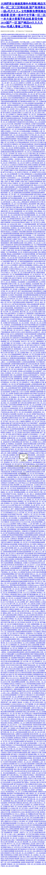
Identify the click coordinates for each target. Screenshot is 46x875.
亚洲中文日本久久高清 (18, 332)
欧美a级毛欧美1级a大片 (26, 698)
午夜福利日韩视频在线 (35, 181)
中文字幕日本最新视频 (15, 776)
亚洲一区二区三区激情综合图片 (26, 161)
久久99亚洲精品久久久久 (10, 512)
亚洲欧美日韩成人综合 (15, 417)
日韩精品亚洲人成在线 (24, 57)
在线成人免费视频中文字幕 (29, 715)
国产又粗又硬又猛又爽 (16, 423)
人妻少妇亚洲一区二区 (11, 276)
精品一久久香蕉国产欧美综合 (12, 218)
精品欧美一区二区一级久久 (25, 494)
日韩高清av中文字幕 (7, 293)
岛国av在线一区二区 (7, 194)
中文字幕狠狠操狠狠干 (15, 354)
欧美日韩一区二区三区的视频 (32, 404)
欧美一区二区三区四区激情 (12, 215)
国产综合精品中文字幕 (21, 784)
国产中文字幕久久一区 (9, 172)
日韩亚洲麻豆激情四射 (25, 231)
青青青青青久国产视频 (19, 220)
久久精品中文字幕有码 (13, 127)
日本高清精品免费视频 (15, 404)
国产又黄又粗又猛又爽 (22, 257)
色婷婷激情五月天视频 (25, 756)
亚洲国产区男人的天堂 (24, 691)
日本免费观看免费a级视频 (31, 295)
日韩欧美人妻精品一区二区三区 (26, 114)
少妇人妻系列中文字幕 (33, 682)
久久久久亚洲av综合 (30, 241)
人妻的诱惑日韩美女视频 (37, 75)
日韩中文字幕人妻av (17, 447)
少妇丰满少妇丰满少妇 (7, 564)
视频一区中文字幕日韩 (25, 726)
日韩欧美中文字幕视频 (29, 531)
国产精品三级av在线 (38, 70)
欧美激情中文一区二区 (9, 626)
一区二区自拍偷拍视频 (35, 378)
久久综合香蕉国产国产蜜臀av (33, 319)
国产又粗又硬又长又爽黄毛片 (10, 144)
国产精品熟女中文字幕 (25, 849)
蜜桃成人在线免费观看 (14, 254)
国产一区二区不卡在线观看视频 (10, 862)
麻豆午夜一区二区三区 (27, 311)
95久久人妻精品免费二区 (15, 196)
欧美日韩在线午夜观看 (12, 858)
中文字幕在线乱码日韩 (31, 721)
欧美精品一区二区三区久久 (13, 373)
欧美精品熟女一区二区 (13, 791)
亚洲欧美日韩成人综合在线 (32, 298)
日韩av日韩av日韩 (37, 626)
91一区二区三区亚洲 (30, 406)
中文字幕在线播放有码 (22, 142)
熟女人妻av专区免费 (20, 769)
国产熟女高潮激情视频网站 (9, 630)
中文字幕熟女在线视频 (38, 53)
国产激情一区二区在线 (21, 743)
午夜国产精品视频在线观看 (19, 646)
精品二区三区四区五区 (21, 561)
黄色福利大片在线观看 (9, 414)
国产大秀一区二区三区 (16, 603)
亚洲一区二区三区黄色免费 (22, 272)
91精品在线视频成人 (22, 138)
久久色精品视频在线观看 (8, 639)
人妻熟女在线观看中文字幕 (15, 105)
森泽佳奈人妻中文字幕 (30, 803)
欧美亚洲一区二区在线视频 (9, 756)
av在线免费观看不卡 (16, 568)
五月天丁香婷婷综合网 (14, 103)
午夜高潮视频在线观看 (22, 137)
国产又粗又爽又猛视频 (22, 574)
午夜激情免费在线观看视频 (11, 233)
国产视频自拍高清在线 (36, 77)
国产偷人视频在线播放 (38, 272)
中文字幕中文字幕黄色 (22, 479)
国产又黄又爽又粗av (13, 775)
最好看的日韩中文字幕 (32, 812)
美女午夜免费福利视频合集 (16, 98)
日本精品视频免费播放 (7, 574)
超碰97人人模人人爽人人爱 (12, 267)
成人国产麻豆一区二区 (22, 77)
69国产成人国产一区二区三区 (20, 845)
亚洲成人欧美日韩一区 (25, 544)
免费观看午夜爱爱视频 (37, 391)
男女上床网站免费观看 (12, 829)
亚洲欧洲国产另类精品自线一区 (10, 133)
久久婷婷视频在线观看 (14, 362)
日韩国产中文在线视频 (36, 146)
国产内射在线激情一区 (22, 58)
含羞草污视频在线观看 (35, 99)
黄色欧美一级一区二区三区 (33, 228)
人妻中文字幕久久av (37, 708)
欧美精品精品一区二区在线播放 (35, 860)
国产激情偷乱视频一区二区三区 (35, 754)
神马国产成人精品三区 (7, 674)
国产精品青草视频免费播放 (20, 51)
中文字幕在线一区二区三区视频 (15, 602)
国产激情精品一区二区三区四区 (31, 179)
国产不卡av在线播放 (38, 670)
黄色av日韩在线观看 (30, 326)
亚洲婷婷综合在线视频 (25, 170)
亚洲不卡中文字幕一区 (14, 419)
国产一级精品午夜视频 (18, 509)
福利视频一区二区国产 (28, 790)
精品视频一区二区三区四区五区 (24, 484)
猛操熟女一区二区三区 (9, 600)
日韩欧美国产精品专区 (14, 717)
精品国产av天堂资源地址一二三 (10, 178)
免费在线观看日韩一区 (21, 689)
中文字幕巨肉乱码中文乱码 (36, 563)
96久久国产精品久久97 (22, 483)
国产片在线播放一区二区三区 (27, 786)
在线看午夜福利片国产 (35, 166)
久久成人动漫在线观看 (35, 449)
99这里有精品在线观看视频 (18, 486)
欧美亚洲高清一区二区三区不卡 (25, 564)
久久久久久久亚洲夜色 (11, 265)
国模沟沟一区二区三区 (28, 328)
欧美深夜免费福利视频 (7, 73)
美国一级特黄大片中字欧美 (20, 75)
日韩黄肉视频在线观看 (18, 364)
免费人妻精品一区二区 (32, 793)
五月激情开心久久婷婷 (22, 62)
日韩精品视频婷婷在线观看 (23, 631)
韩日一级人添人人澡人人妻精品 (23, 399)
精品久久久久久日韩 (34, 810)
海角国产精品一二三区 (30, 650)
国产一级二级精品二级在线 (13, 702)
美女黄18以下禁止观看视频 (16, 860)
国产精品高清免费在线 (26, 144)
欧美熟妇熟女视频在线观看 (36, 60)
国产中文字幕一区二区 (11, 749)
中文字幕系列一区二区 (35, 256)
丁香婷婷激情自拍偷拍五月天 (24, 840)
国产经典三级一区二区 (7, 732)
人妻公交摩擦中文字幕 (37, 382)
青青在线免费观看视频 (34, 497)
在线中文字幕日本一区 (25, 855)
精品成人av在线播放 (11, 231)
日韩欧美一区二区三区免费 (20, 183)
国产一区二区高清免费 (25, 70)
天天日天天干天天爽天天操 (22, 847)
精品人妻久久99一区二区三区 (24, 111)
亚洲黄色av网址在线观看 (21, 393)
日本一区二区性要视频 (7, 670)
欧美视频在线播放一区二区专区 (24, 492)
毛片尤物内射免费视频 (28, 254)
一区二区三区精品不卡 (22, 90)
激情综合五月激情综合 (14, 531)
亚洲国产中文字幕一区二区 (28, 520)
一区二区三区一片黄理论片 (9, 538)
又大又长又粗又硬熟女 (15, 643)
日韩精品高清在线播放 (9, 246)
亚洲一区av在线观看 (16, 375)
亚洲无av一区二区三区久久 (36, 410)
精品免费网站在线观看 (18, 682)
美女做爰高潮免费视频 (35, 635)
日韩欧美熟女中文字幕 (35, 737)
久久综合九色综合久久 (28, 133)
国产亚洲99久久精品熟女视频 (12, 112)
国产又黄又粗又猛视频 (25, 403)
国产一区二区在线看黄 (30, 417)
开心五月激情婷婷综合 (16, 84)
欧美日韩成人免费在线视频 (31, 432)
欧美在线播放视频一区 (38, 176)
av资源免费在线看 (23, 289)
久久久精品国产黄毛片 (24, 773)
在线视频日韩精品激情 (18, 657)
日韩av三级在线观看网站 (37, 187)
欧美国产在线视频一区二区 (9, 176)
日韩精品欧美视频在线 (30, 496)
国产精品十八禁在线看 (18, 754)
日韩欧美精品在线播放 (36, 137)
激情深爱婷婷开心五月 (12, 205)
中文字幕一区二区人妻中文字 (10, 633)
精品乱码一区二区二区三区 (9, 758)
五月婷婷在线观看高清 (24, 339)
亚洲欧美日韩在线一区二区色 (21, 624)
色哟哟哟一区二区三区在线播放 (10, 341)
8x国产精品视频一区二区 (15, 66)
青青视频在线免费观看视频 (18, 585)
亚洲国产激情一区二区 (30, 806)
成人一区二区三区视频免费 (16, 129)
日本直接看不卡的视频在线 (35, 596)
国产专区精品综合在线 (27, 589)
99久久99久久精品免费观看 (11, 490)
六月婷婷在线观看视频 (14, 96)
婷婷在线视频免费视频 (35, 609)
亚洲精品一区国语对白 (28, 237)
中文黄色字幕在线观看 (9, 762)
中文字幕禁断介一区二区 (24, 436)
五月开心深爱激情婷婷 (16, 334)
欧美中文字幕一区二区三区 (20, 817)
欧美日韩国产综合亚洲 (36, 393)
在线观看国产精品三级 (22, 711)
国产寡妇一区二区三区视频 (16, 352)
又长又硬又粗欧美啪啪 (7, 479)
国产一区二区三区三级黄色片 (16, 83)
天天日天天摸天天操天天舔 (13, 665)
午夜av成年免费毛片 (10, 313)
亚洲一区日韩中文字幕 (21, 140)
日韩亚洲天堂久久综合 (18, 812)
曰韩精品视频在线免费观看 (29, 96)
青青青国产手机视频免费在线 (32, 377)
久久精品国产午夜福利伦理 (33, 509)
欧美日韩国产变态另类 (15, 514)
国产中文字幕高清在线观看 (37, 308)
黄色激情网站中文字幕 (15, 592)
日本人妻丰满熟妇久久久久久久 (22, 663)
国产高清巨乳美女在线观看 (32, 157)
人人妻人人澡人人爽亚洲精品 (33, 336)
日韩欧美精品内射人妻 (31, 66)
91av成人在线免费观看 (35, 107)
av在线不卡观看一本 (35, 808)
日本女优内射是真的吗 (18, 222)
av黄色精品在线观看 (21, 732)
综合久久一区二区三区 (28, 341)
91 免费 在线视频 (23, 146)
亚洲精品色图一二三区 (36, 183)
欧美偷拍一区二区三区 (25, 315)
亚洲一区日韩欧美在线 (22, 546)
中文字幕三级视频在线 (25, 174)
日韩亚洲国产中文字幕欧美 (22, 124)
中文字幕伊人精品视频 (16, 157)
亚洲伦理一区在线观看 (27, 248)
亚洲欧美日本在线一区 (38, 730)
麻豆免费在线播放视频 (7, 711)
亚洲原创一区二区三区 (15, 430)
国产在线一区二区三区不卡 (15, 330)
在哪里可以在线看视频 (16, 191)
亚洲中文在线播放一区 (34, 390)
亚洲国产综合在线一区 (19, 836)
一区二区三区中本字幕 (36, 570)
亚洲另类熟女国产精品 (16, 120)
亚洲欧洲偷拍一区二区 (27, 788)
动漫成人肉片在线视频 (25, 371)
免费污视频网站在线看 (16, 243)
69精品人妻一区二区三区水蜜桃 (20, 217)
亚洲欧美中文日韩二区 (27, 64)
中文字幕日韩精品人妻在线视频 (26, 204)
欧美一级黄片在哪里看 (32, 300)
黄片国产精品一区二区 (24, 600)
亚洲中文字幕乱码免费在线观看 (17, 752)
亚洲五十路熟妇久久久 (31, 191)
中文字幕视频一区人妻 (34, 269)
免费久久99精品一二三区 (8, 131)
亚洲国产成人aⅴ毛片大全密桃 (20, 391)
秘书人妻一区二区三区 (35, 732)
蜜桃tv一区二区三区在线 (32, 352)
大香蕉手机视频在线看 (30, 444)
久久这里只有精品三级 (16, 319)
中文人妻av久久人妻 (38, 551)
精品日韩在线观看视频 (38, 525)
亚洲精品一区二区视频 (31, 365)
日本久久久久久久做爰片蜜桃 (29, 858)
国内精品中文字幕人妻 (15, 797)
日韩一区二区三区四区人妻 (35, 864)
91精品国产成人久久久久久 (29, 750)
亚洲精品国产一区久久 (35, 68)
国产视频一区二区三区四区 (12, 343)
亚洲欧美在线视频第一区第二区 (25, 680)
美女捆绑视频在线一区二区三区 (35, 129)
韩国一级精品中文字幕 (34, 752)
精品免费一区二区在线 (30, 842)
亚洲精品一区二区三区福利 (13, 432)
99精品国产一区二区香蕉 (37, 138)
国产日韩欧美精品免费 (36, 58)
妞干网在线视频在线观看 (8, 71)
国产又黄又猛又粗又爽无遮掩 (12, 416)
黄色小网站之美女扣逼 (38, 685)
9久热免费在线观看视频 (17, 429)
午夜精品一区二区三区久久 (18, 271)
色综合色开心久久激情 (35, 561)
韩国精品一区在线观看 (18, 282)
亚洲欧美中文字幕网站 (21, 60)
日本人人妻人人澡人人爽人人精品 (32, 218)
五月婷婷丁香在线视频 (15, 295)
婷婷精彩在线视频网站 (24, 626)
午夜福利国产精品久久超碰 (29, 44)
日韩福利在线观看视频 (16, 721)
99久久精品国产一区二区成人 (23, 369)
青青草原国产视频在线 (28, 700)
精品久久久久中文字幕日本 (26, 55)
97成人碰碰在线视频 (31, 98)
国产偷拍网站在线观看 (25, 101)
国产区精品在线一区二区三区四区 (27, 47)
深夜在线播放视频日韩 (35, 198)
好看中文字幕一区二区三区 (16, 284)
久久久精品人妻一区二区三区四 (31, 112)
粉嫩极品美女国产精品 (35, 814)
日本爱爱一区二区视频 (32, 83)
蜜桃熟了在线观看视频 (34, 656)
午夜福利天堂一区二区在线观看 (18, 516)
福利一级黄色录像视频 (8, 187)
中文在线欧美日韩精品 (27, 775)
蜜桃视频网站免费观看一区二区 (25, 274)
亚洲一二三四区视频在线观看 (27, 224)
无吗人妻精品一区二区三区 (32, 243)
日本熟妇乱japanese (33, 585)
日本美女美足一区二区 (36, 257)
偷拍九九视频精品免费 (28, 81)
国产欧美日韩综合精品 (21, 166)
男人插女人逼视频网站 (16, 795)
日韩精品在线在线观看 (36, 479)
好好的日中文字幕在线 (17, 326)
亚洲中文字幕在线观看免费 (18, 209)
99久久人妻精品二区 (21, 109)
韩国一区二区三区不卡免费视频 (25, 168)
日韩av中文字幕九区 (17, 620)
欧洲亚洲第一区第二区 (22, 73)
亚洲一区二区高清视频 (34, 486)
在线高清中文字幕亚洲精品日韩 (10, 81)
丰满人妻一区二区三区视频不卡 (25, 853)
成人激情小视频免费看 (7, 77)
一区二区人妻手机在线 (37, 289)
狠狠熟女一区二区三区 (32, 421)
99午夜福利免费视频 (18, 816)
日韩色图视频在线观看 (16, 226)
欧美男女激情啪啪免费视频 (20, 386)
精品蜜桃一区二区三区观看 (23, 230)
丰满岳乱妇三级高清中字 (14, 496)
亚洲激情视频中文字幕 (15, 856)
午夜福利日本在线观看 (38, 548)
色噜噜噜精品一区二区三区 (19, 280)
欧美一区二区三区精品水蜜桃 (19, 135)
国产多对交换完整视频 (29, 324)
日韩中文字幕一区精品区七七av (20, 685)
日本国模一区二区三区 (34, 220)
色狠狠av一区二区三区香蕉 (32, 330)
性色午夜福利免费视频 (35, 646)
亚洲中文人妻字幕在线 (32, 163)
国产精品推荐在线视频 (36, 483)
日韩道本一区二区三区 (24, 762)
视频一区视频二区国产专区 (19, 181)
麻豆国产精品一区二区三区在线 (30, 678)
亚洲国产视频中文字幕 (11, 170)
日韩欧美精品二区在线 (22, 310)
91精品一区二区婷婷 (29, 776)
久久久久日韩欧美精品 (27, 830)
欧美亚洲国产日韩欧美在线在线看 (34, 285)
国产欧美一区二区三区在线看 (32, 354)
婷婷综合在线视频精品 (27, 233)
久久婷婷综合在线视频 (7, 763)
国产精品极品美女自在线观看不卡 (29, 189)
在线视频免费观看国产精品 (31, 507)
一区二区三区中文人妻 (18, 300)
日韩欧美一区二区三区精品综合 (17, 864)
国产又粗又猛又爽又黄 (32, 364)
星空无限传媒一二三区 (30, 235)
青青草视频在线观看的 (19, 596)
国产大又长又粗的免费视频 (9, 557)
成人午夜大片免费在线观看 (19, 107)
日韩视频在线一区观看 (36, 51)
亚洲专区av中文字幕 (11, 94)
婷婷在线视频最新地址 (27, 261)
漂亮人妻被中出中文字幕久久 (10, 821)
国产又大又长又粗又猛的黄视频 (25, 763)
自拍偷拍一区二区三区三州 (33, 499)
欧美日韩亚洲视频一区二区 (29, 416)
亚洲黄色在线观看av (20, 148)
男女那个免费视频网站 (15, 377)
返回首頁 (23, 474)
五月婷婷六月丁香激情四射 (25, 313)
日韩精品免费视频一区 (30, 317)
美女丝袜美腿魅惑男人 (21, 440)
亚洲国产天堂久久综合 (38, 172)
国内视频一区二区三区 (25, 538)
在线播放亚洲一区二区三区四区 (23, 211)
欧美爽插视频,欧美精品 (25, 758)
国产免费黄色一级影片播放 (26, 583)
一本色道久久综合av (20, 159)
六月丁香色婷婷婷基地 (25, 724)
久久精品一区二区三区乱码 (31, 702)
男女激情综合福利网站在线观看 (23, 92)
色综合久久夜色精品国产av (31, 375)
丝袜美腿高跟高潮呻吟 (38, 192)
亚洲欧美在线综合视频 (7, 151)
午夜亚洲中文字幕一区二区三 (21, 86)
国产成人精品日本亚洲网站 (25, 246)
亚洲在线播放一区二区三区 (26, 94)
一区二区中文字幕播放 (7, 90)
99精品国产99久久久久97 (13, 579)
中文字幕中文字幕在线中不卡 (26, 695)
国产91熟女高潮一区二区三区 (33, 84)
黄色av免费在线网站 (7, 561)
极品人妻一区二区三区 (7, 125)
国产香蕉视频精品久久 (19, 799)
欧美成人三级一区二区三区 (35, 271)
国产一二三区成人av (7, 88)
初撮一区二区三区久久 (14, 263)
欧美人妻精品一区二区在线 (31, 540)
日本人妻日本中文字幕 (11, 760)
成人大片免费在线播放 (23, 131)
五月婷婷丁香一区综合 (15, 153)
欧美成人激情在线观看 (27, 533)
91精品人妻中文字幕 (22, 611)
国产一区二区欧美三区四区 (9, 576)
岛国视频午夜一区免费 (38, 150)
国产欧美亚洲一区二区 (32, 380)
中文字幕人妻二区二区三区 (36, 135)
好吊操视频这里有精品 (14, 44)
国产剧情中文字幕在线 (9, 555)
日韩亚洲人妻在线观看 (35, 45)
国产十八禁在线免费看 (7, 137)
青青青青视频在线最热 (38, 710)
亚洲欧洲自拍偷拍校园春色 (18, 358)
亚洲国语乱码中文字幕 (36, 202)
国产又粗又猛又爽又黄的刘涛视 (23, 293)
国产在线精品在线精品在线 (12, 118)
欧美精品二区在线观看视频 (12, 324)
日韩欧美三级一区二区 (34, 358)
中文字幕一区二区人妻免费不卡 (20, 382)
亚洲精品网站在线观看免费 (26, 259)
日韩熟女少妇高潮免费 (14, 328)
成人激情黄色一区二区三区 (35, 148)
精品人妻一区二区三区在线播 (27, 719)
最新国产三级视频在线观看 (11, 248)
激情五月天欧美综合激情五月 (36, 819)
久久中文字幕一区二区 (18, 499)
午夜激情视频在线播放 (23, 53)
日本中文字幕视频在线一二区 (34, 697)
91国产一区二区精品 (9, 728)
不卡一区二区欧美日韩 (24, 555)
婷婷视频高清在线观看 (9, 823)
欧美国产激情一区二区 (29, 445)
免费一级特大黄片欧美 (25, 630)
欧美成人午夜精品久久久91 (18, 683)
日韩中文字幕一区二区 (9, 57)
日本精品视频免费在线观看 (31, 373)
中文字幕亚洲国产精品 (28, 419)
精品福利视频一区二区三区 (13, 767)
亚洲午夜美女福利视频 (36, 687)
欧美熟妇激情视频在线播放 (18, 706)
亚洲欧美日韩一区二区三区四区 (16, 438)
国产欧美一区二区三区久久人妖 (18, 449)
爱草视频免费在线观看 (36, 845)
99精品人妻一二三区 (24, 176)
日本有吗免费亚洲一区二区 (9, 146)
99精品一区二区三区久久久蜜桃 (35, 222)
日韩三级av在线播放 (17, 659)
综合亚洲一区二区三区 (24, 414)
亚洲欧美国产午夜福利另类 (16, 122)
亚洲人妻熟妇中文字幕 (32, 816)
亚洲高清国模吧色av (34, 280)
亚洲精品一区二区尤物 (18, 228)
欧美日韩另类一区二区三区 (23, 851)
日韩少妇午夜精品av (24, 730)
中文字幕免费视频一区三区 (14, 252)
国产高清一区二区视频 (30, 442)
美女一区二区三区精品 (28, 267)
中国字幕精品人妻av (29, 618)
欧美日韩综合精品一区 (27, 613)
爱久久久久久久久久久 (13, 678)
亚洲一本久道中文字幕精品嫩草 (20, 250)
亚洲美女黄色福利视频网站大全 (23, 244)
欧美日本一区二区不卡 (16, 298)
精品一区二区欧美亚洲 (31, 306)
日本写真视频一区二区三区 (29, 178)
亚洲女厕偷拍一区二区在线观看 (34, 408)
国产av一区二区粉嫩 (36, 823)
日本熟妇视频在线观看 (15, 540)
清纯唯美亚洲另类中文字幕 (24, 488)
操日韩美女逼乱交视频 (19, 200)
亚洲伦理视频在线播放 (19, 819)
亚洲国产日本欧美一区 (28, 263)
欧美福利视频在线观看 (34, 683)
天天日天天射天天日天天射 (23, 825)
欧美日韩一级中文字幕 (35, 49)
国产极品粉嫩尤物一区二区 (35, 594)
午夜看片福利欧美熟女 (19, 481)
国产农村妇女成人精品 (7, 840)
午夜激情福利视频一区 (25, 321)
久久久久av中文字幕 (7, 124)
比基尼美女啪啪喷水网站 (32, 652)
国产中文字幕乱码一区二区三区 (18, 635)
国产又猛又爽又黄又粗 (7, 62)
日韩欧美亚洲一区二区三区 (15, 780)
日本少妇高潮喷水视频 (36, 817)
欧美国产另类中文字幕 (30, 778)
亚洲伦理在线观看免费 (23, 736)
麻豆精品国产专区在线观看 (24, 553)
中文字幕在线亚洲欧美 (7, 58)
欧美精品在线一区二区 (16, 408)
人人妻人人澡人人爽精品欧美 (20, 202)
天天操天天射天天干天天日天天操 (17, 49)
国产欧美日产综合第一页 (20, 739)
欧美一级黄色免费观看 (32, 155)
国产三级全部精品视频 (25, 291)
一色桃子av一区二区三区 (30, 514)
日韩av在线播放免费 (33, 304)
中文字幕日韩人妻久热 (21, 395)
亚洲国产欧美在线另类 (26, 185)
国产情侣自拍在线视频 (12, 213)
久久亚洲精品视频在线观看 (28, 791)
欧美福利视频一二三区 (35, 743)
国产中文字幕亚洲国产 (31, 423)
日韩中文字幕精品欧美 (38, 86)
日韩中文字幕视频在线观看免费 (20, 537)
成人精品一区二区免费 (16, 607)
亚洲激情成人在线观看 (14, 179)
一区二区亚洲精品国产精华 (12, 388)
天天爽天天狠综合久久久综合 (23, 88)
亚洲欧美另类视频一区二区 (31, 566)
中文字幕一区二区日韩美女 (11, 311)
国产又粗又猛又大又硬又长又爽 (18, 99)
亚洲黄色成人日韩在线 (29, 568)
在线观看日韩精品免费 (25, 617)
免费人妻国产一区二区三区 (36, 79)
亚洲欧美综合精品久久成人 (11, 351)
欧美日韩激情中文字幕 (7, 853)
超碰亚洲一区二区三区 (30, 297)
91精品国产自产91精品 (14, 790)
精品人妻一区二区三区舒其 (23, 125)
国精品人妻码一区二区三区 (11, 613)
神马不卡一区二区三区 (31, 196)
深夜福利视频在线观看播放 (29, 641)
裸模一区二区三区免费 (26, 676)
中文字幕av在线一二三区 (27, 42)
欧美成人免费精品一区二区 (20, 501)
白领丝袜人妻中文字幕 (36, 73)
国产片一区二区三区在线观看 (10, 42)
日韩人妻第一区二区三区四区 (10, 550)
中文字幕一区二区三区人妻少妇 (28, 512)
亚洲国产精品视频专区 (24, 525)
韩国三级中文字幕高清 (21, 79)
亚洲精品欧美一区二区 (31, 120)
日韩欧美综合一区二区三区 (16, 163)
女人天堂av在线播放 (29, 643)
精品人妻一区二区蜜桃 (36, 546)
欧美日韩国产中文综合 (23, 150)
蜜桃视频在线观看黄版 (31, 620)
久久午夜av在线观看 (27, 103)
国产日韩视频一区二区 (31, 801)
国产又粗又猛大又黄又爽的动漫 (12, 207)
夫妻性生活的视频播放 (25, 265)
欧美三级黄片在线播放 (31, 164)
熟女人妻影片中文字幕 (30, 856)
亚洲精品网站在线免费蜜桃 (22, 192)
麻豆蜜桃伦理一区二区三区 (23, 151)
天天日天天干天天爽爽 (27, 351)
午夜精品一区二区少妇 (15, 618)
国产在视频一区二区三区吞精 (12, 641)
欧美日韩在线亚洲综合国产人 (10, 189)
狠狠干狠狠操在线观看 (37, 654)
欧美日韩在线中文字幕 (38, 57)
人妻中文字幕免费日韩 (34, 159)
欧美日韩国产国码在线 (9, 525)
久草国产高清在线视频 (38, 124)
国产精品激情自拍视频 (12, 533)
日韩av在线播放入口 (21, 287)
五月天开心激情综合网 (30, 278)
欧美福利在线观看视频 (21, 45)
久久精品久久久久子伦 (25, 838)
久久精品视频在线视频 (31, 105)
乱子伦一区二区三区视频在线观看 (13, 741)
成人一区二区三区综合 (7, 527)
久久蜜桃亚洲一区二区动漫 (9, 289)
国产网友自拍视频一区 (36, 90)
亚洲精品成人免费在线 (21, 737)
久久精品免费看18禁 (31, 282)
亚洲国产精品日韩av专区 (18, 497)
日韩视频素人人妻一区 (38, 131)
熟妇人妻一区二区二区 (27, 205)
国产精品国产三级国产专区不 (13, 239)
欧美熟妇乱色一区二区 (34, 706)
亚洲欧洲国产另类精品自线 (23, 559)
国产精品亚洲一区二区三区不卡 (34, 741)
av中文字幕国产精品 (22, 728)
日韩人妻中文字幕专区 (15, 278)
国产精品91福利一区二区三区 (20, 347)
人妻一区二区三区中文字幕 (32, 226)
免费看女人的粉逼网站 (12, 116)
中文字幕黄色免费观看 (30, 207)
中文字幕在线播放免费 (23, 71)
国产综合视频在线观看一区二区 (18, 198)
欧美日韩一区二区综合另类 (9, 224)
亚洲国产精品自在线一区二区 (31, 388)
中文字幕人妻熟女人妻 (27, 127)
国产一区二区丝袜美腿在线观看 (23, 194)
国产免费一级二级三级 (16, 365)
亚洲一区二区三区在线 (18, 622)
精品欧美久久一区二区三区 (9, 713)
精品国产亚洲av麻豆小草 (34, 481)
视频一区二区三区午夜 (34, 200)
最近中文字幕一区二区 (27, 116)
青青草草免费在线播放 (31, 659)
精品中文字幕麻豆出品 (15, 507)
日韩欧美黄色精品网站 (7, 287)
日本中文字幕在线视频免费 (19, 68)
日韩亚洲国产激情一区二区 (11, 261)
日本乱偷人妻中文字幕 (34, 427)
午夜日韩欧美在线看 (18, 302)
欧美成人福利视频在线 (25, 557)
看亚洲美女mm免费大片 (32, 332)
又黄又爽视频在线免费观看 (25, 529)
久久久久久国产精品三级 (30, 153)
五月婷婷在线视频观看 (38, 71)
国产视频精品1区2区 (20, 656)
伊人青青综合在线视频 (14, 401)
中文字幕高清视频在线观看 (36, 542)
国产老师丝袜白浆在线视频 (9, 544)
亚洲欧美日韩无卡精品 (35, 784)
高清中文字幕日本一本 (24, 172)
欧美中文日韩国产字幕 (14, 445)
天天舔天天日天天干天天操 (9, 55)
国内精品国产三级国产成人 (36, 287)
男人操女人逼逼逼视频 (32, 644)
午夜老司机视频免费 (30, 334)
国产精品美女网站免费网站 (24, 510)
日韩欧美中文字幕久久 (35, 516)
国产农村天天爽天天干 (34, 345)
